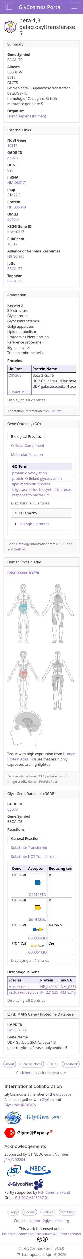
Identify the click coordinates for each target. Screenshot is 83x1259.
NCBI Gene (64, 544)
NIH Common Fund (54, 1192)
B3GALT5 (14, 268)
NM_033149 (71, 986)
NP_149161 (49, 986)
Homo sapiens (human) (26, 116)
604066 (13, 219)
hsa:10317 (15, 231)
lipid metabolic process (31, 484)
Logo (13, 1212)
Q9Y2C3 (14, 375)
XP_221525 (49, 992)
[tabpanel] (41, 495)
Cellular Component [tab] (27, 445)
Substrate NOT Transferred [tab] (33, 856)
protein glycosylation (29, 473)
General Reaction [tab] (25, 838)
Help (53, 1064)
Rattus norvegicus (23, 992)
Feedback (71, 1064)
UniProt (56, 411)
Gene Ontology (18, 544)
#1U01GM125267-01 (32, 1197)
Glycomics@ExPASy (20, 1104)
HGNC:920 (16, 256)
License (29, 1212)
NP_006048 (16, 207)
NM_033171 (17, 182)
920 (10, 170)
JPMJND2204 (14, 1159)
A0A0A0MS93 (19, 391)
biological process (34, 523)
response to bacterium (31, 495)
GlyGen (48, 1099)
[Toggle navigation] (74, 6)
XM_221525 (70, 992)
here (28, 1072)
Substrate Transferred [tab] (29, 847)
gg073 (12, 157)
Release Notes (31, 1064)
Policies (47, 1212)
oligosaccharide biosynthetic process (42, 489)
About (9, 1064)
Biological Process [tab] (26, 436)
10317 (12, 145)
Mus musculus (20, 986)
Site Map (67, 1212)
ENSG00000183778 (23, 572)
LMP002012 (17, 1030)
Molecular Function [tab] (27, 454)
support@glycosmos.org (49, 1220)
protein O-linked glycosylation (37, 478)
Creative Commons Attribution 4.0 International (41, 1237)
